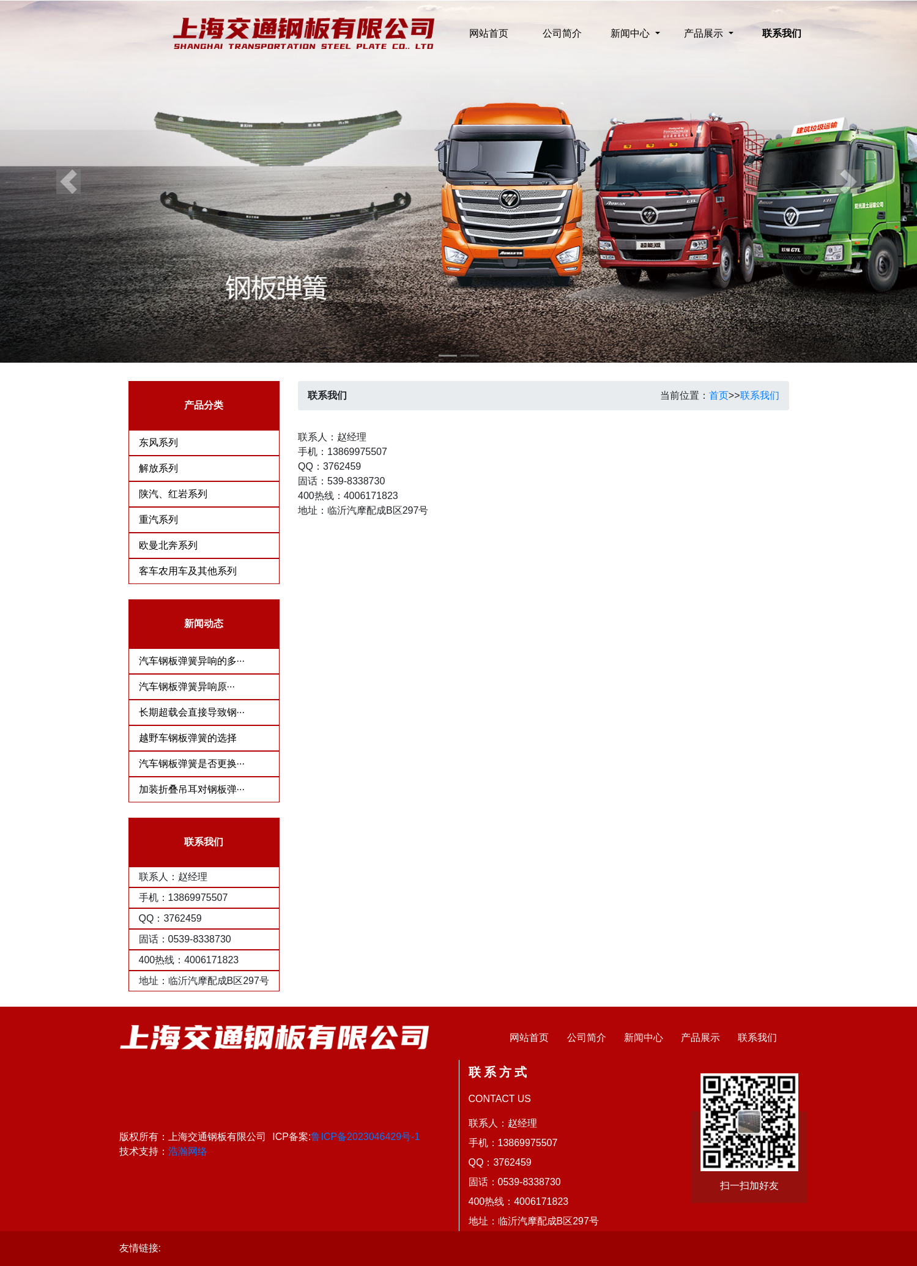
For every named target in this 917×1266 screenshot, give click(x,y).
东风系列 (158, 442)
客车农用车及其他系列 (188, 571)
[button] (69, 181)
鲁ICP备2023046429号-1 (365, 1136)
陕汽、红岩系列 (173, 494)
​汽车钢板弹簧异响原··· (187, 686)
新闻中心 (643, 1037)
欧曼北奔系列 (168, 545)
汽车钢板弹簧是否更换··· (192, 763)
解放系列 (158, 468)
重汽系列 (158, 519)
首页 (719, 395)
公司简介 (562, 33)
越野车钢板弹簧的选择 (188, 738)
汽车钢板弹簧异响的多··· (192, 661)
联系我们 (781, 33)
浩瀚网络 (187, 1151)
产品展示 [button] (705, 33)
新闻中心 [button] (631, 33)
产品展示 (700, 1037)
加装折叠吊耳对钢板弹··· (192, 789)
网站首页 (488, 33)
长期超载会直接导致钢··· (192, 712)
